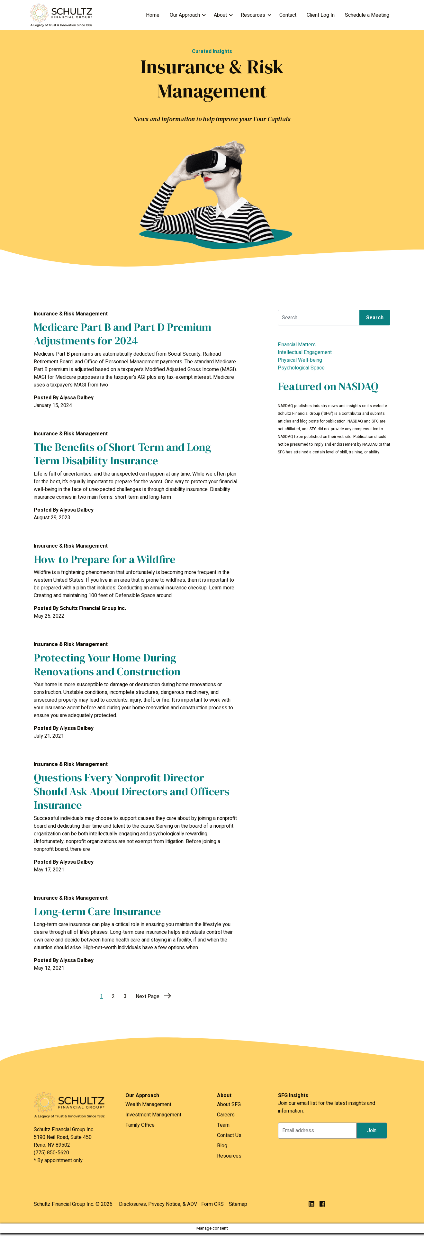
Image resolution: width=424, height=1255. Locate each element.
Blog (222, 1146)
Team (223, 1125)
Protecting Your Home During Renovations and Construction (107, 664)
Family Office (140, 1125)
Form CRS (212, 1204)
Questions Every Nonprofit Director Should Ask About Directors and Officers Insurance (132, 791)
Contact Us (229, 1135)
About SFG (229, 1104)
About (220, 15)
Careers (226, 1115)
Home (152, 15)
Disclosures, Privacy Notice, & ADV (158, 1204)
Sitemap (238, 1204)
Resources (253, 15)
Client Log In (321, 15)
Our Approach (185, 15)
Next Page (153, 996)
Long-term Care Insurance (97, 911)
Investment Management (153, 1115)
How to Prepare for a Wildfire (105, 559)
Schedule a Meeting (367, 15)
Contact (287, 15)
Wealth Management (148, 1104)
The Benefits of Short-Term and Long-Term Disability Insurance (124, 454)
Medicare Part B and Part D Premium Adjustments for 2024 (122, 334)
